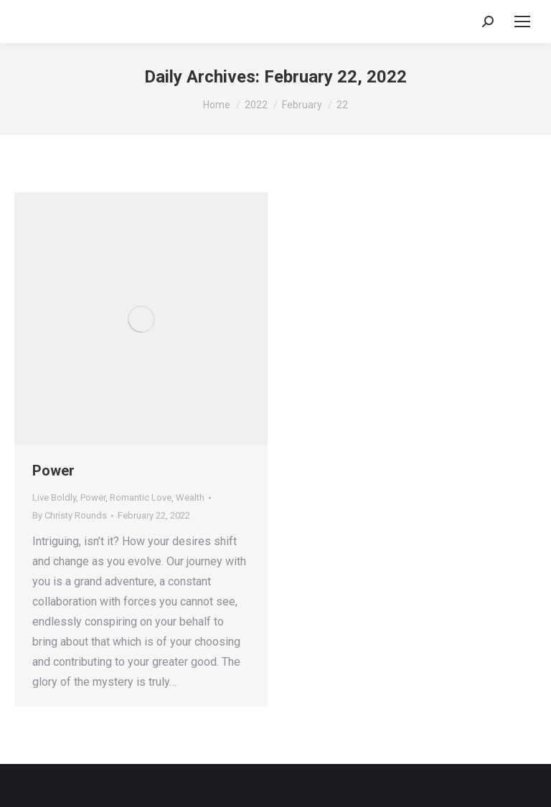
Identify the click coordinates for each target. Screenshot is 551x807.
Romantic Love (140, 497)
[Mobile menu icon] (522, 21)
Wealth (190, 497)
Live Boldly (54, 497)
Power (53, 470)
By (69, 515)
